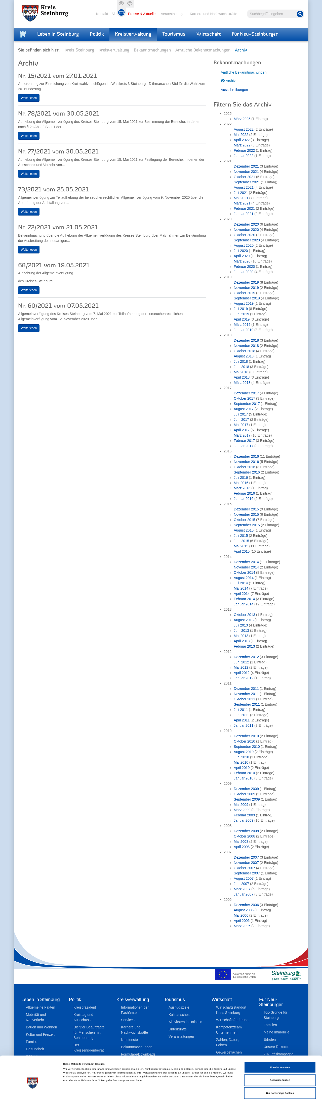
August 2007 (244, 878)
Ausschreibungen (234, 90)
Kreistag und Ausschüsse (83, 1017)
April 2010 (242, 768)
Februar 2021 (244, 208)
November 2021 (246, 172)
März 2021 (242, 203)
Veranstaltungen (173, 14)
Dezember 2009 (246, 789)
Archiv (230, 81)
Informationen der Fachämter (135, 1010)
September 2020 (247, 240)
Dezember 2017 (246, 393)
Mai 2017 (241, 425)
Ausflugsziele (179, 1007)
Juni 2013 (241, 631)
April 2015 (242, 551)
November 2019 (246, 288)
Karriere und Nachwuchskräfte (213, 14)
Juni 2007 (241, 884)
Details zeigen (211, 1090)
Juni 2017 (241, 419)
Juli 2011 (241, 710)
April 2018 (242, 377)
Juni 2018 (241, 367)
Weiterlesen (29, 98)
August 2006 (244, 910)
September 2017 (247, 404)
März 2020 (242, 261)
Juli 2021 (241, 193)
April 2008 (242, 847)
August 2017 (244, 409)
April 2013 (242, 641)
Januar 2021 (243, 214)
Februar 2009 (244, 815)
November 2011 (246, 694)
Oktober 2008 (244, 836)
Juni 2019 (241, 314)
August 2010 (244, 752)
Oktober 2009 (244, 794)
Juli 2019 (241, 309)
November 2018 (246, 346)
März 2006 (242, 926)
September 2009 (247, 799)
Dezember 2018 (246, 340)
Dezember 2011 (246, 689)
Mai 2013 (241, 636)
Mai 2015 (241, 546)
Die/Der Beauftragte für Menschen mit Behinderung (89, 1032)
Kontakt (102, 14)
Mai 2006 (241, 915)
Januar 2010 (243, 778)
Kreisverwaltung (133, 34)
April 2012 (242, 673)
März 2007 (242, 889)
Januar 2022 (243, 156)
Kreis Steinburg (79, 50)
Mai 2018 (241, 372)
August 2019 (244, 303)
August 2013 (244, 620)
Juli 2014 (241, 583)
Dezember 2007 (246, 857)
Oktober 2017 (244, 398)
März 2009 (242, 810)
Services (128, 1020)
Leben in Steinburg (58, 34)
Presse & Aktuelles (142, 14)
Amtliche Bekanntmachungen (202, 50)
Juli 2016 (241, 478)
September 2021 (247, 182)
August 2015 (244, 530)
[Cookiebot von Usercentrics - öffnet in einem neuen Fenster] (33, 1090)
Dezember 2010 (246, 736)
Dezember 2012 (246, 657)
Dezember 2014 (246, 562)
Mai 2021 (241, 198)
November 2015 (246, 514)
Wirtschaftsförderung (232, 1020)
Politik (97, 34)
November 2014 (246, 567)
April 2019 (242, 319)
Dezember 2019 (246, 282)
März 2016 (242, 488)
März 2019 (242, 325)
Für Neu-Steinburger (255, 34)
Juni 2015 (241, 541)
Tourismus (173, 34)
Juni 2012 (241, 662)
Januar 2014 (243, 604)
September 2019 (247, 298)
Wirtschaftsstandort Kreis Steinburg (231, 1010)
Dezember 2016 (246, 456)
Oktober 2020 (244, 235)
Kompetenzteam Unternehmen (229, 1029)
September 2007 (247, 873)
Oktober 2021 (244, 177)
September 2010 (247, 747)
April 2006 (242, 921)
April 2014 (242, 594)
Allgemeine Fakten (40, 1007)
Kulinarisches (179, 1015)
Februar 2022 (244, 150)
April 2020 (242, 256)
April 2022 (242, 140)
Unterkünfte (178, 1029)
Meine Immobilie (276, 1032)
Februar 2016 (244, 493)
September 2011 (247, 704)
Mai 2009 (241, 805)
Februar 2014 (244, 599)
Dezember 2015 (246, 509)
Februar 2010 (244, 773)
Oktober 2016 (244, 467)
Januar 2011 (243, 725)
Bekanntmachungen (152, 50)
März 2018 (242, 383)
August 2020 (244, 245)
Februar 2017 (244, 441)
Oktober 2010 (244, 741)
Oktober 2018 (244, 351)
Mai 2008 (241, 842)
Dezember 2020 (246, 224)
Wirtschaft (208, 34)
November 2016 (246, 462)
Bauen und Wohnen (41, 1027)
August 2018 (244, 356)
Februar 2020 (244, 267)
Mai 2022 (241, 135)
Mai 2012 (241, 667)
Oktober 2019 (244, 293)
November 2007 (246, 863)
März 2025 (242, 119)
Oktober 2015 (244, 520)
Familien (270, 1025)
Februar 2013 (244, 646)
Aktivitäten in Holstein (185, 1022)
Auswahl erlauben (280, 1059)
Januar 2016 (243, 499)
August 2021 (244, 187)
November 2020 (246, 230)
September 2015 (247, 525)
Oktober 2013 (244, 615)
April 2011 (242, 720)
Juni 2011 (241, 715)
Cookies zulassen (280, 1045)
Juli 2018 (241, 361)
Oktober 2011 (244, 699)
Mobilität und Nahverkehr (36, 1017)
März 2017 (242, 435)
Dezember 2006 (246, 905)
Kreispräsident (84, 1007)
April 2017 (242, 430)
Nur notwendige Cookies (280, 1071)
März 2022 (242, 145)
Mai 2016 (241, 483)
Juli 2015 (241, 536)
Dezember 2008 (246, 831)
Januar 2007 (243, 894)
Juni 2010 (241, 757)
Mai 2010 (241, 762)
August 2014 (244, 578)
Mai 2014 (241, 588)
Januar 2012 (243, 678)
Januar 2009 (243, 820)
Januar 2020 (243, 272)
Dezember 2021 (246, 166)
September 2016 (247, 472)
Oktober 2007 (244, 868)
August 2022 (244, 129)
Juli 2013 (241, 625)
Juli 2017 (241, 414)
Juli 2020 (241, 251)
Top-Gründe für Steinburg (275, 1015)
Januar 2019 (243, 330)
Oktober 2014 (244, 572)
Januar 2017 (243, 446)
